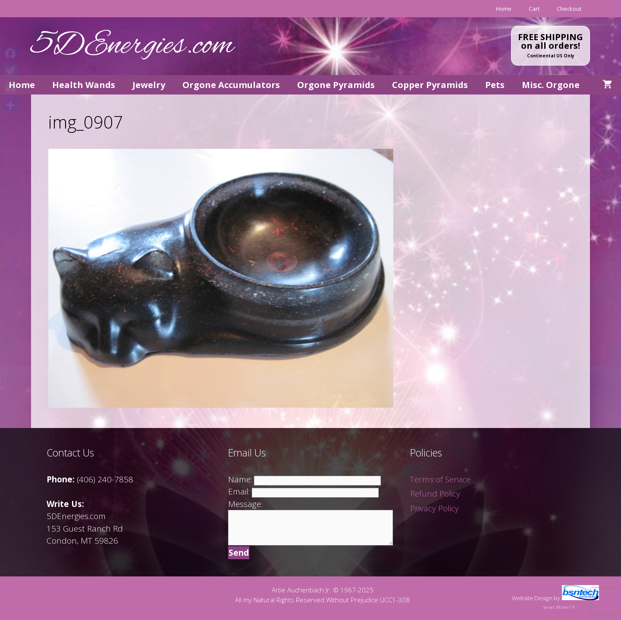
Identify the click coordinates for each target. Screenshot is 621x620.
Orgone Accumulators (231, 85)
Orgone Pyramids (336, 85)
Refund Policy (435, 493)
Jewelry (148, 85)
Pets (495, 85)
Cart (534, 9)
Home (503, 9)
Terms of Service (440, 479)
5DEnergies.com (132, 46)
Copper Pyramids (430, 85)
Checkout (569, 9)
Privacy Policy (434, 508)
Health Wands (83, 85)
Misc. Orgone (551, 85)
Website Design (532, 598)
